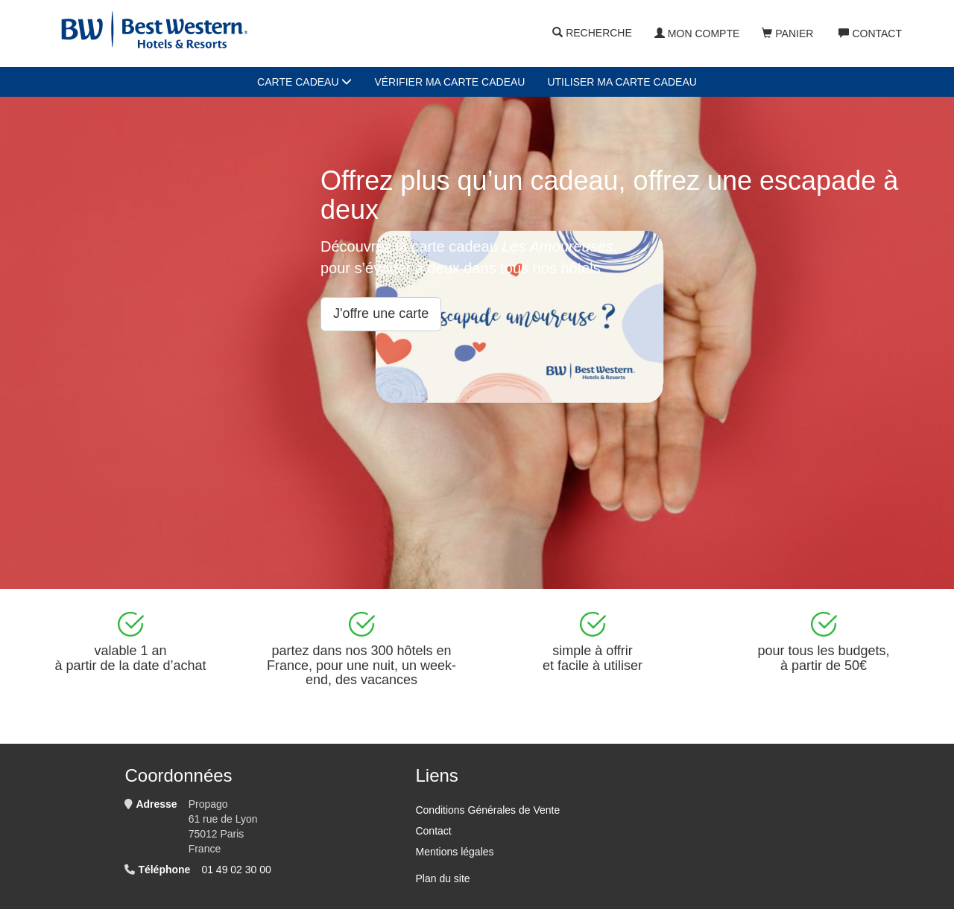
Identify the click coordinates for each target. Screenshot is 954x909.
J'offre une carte (381, 313)
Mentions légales (454, 852)
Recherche (592, 33)
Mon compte (696, 33)
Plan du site (442, 878)
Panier (787, 33)
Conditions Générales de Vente (487, 810)
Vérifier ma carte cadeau (449, 82)
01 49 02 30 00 (236, 869)
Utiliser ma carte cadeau (621, 82)
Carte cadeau (304, 82)
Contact (870, 33)
